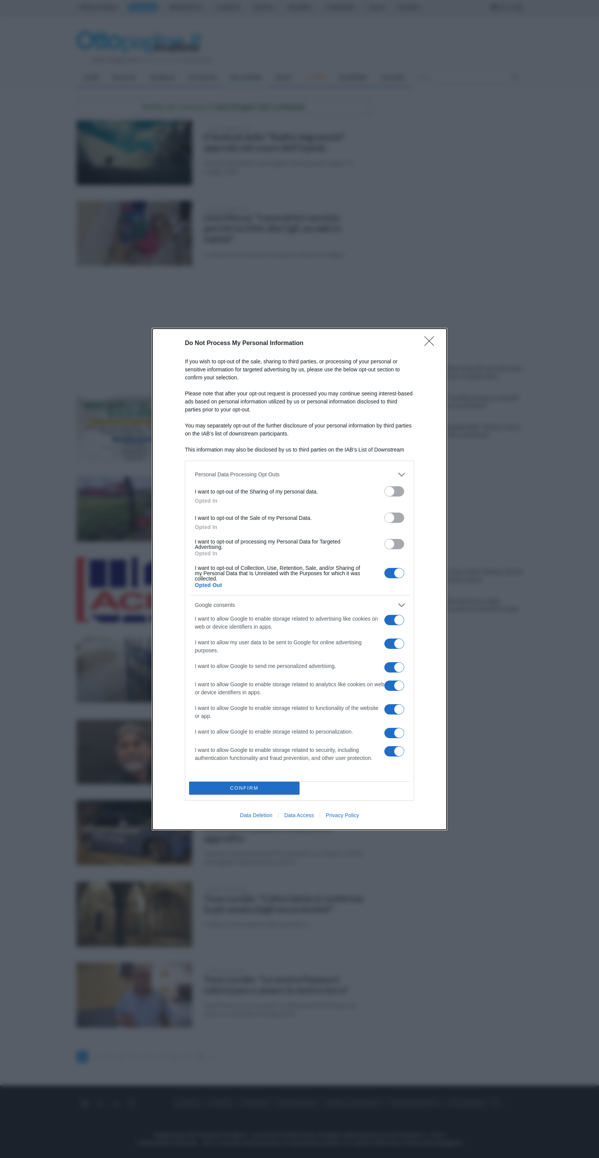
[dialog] (299, 579)
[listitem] (299, 475)
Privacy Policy (342, 815)
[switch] (394, 491)
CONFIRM (244, 788)
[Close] (431, 343)
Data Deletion (256, 815)
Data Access (299, 815)
